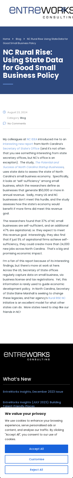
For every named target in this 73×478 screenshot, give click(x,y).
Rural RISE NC (57, 298)
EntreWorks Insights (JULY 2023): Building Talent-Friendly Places (32, 404)
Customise (36, 459)
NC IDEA (32, 139)
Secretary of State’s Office (21, 148)
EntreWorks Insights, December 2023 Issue (33, 392)
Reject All (36, 470)
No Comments (14, 123)
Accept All (36, 449)
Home (6, 39)
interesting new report (18, 144)
